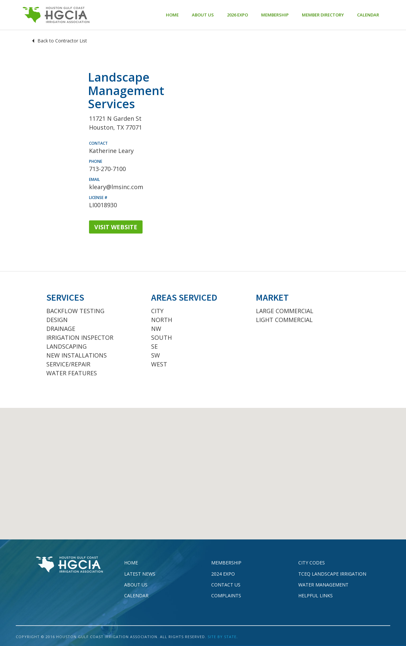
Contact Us (225, 585)
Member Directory (323, 15)
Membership (275, 15)
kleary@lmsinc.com (116, 187)
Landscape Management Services (126, 90)
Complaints (226, 595)
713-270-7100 (107, 169)
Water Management (323, 585)
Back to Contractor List (62, 40)
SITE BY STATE (222, 636)
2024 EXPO (223, 574)
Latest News (139, 574)
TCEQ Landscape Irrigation (332, 574)
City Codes (311, 562)
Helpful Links (315, 595)
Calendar (368, 15)
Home (172, 15)
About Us (203, 15)
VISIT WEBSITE (115, 227)
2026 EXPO (237, 15)
